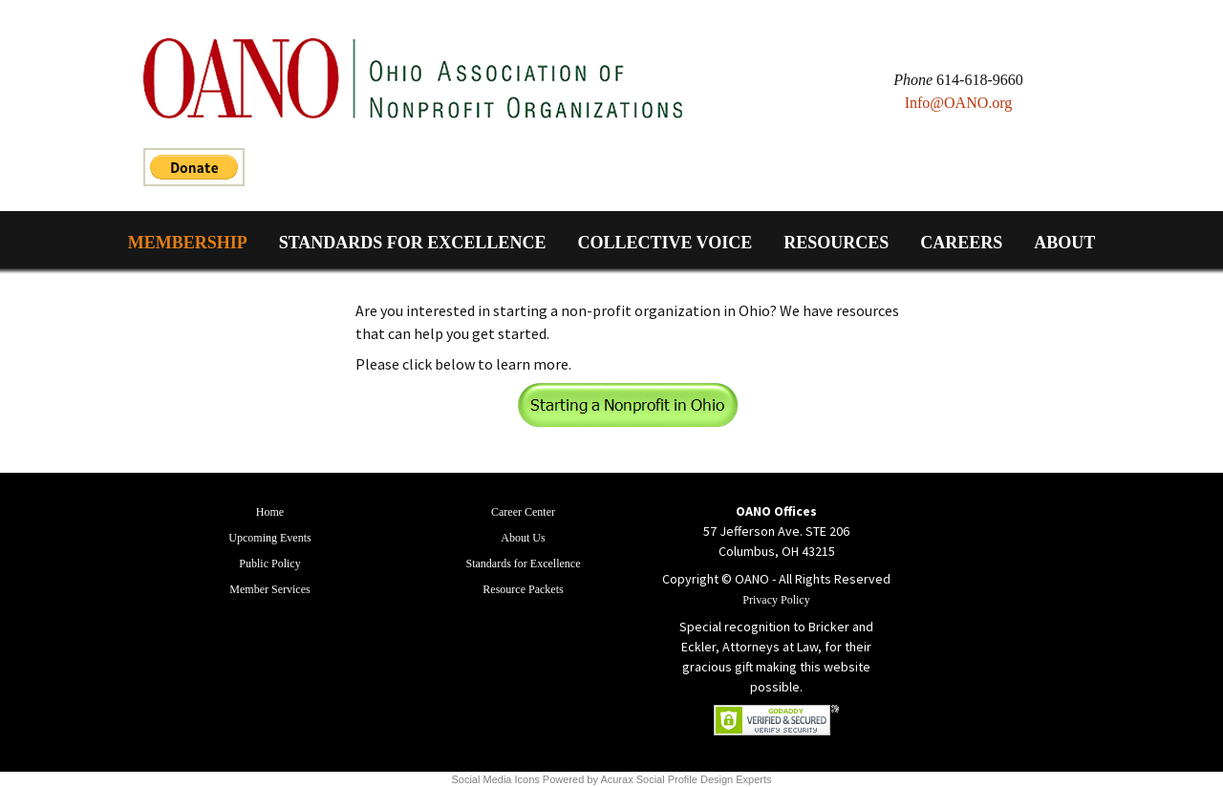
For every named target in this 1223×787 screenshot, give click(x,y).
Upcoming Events (269, 537)
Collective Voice (664, 242)
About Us (523, 537)
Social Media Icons (495, 779)
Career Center (523, 512)
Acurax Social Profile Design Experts (685, 779)
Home (270, 512)
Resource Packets (523, 589)
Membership (187, 242)
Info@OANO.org (959, 103)
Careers (961, 242)
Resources (836, 242)
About (1064, 242)
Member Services (269, 589)
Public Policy (269, 563)
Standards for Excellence (413, 242)
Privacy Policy (775, 599)
